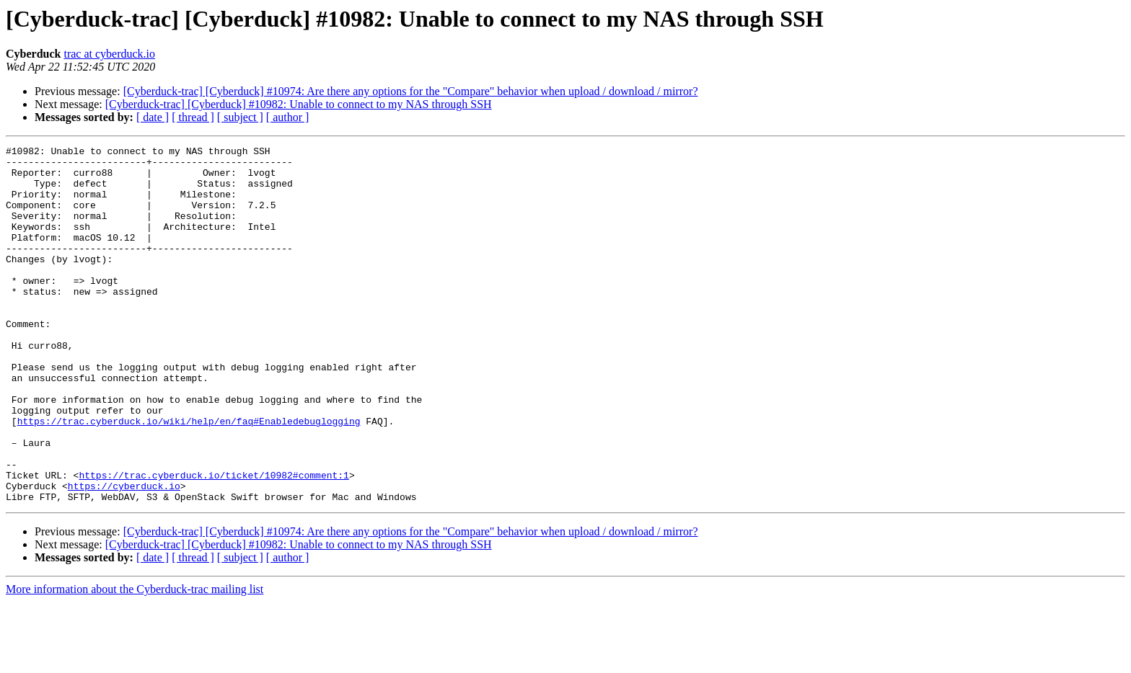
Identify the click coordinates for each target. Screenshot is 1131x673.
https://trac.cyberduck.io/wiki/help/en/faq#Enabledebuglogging (189, 477)
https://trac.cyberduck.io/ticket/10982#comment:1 (213, 541)
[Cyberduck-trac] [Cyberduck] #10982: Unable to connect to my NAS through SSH (298, 104)
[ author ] (287, 117)
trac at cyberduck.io (109, 54)
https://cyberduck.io (124, 554)
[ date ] (152, 117)
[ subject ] (240, 117)
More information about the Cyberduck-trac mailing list (134, 660)
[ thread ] (193, 117)
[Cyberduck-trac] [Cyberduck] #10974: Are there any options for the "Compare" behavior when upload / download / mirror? (410, 91)
